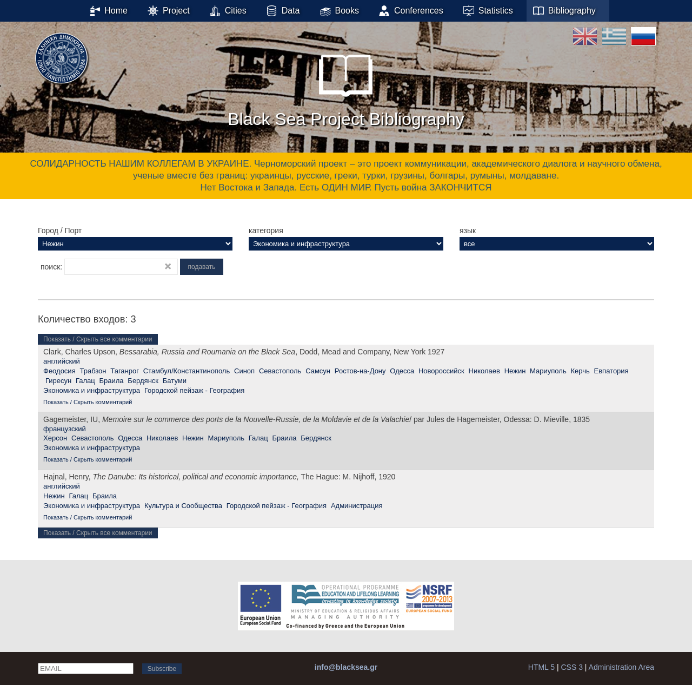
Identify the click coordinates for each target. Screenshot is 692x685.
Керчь (579, 371)
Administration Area (621, 667)
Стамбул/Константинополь (186, 371)
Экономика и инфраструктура (91, 390)
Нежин (515, 371)
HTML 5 (541, 667)
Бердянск (143, 381)
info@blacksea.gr (346, 667)
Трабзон (92, 371)
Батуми (175, 381)
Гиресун (58, 381)
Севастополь (280, 371)
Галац (85, 381)
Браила (111, 381)
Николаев (484, 371)
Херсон (55, 438)
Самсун (317, 371)
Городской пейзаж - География (194, 390)
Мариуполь (548, 371)
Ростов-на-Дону (360, 371)
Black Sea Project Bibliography (346, 86)
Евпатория (611, 371)
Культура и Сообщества (183, 506)
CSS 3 (571, 667)
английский (61, 361)
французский (64, 429)
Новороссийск (441, 371)
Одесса (402, 371)
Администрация (357, 506)
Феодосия (59, 371)
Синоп (244, 371)
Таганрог (124, 371)
